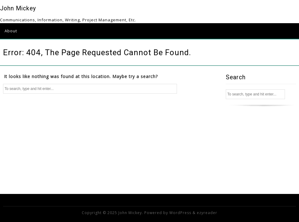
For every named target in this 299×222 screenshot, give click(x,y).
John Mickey (18, 8)
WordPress (180, 212)
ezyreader (207, 212)
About (11, 31)
